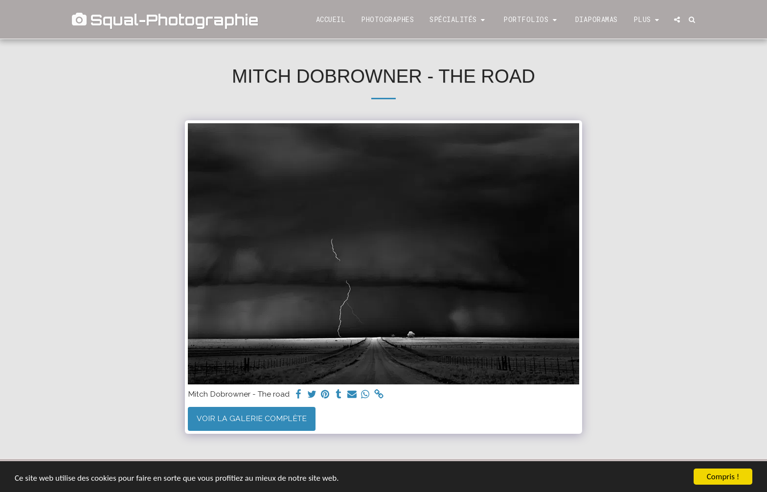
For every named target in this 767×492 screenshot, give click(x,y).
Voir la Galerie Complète (252, 418)
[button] (458, 20)
